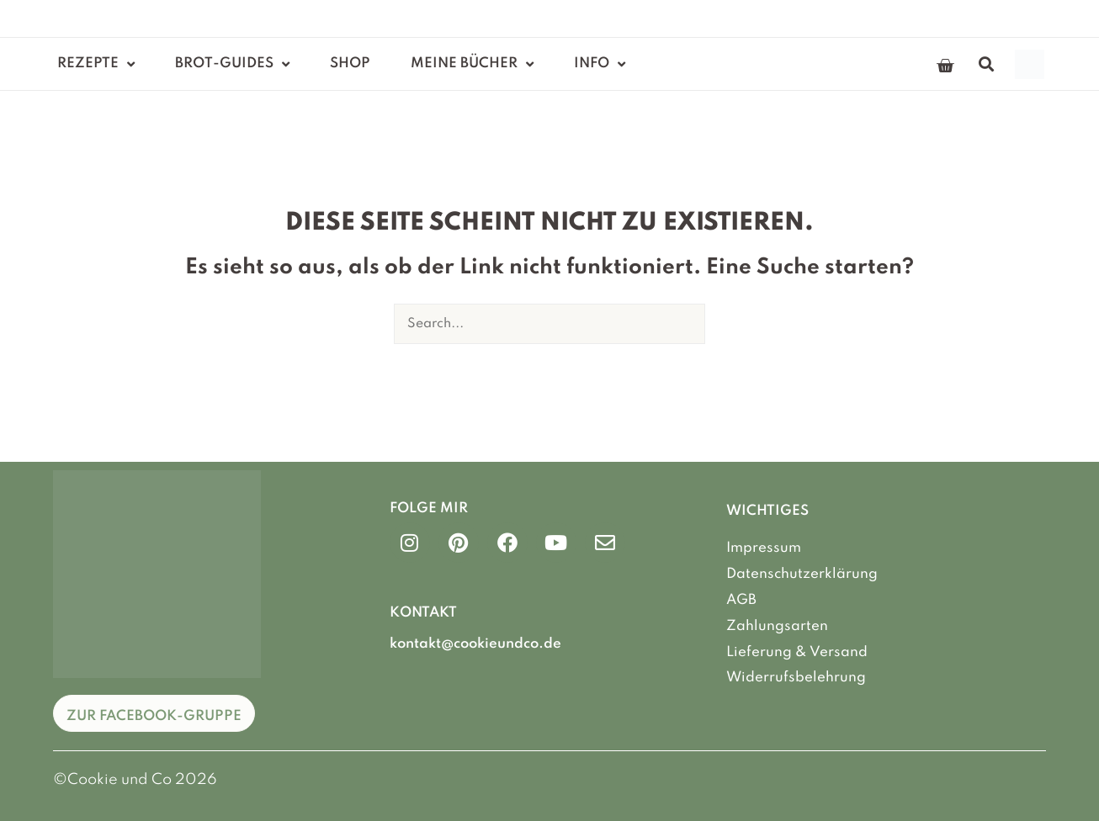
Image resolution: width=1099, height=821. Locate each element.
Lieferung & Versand (797, 651)
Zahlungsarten (777, 625)
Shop (350, 63)
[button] (987, 64)
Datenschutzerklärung (802, 574)
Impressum (763, 548)
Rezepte (96, 64)
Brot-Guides (232, 64)
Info (599, 64)
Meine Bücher (472, 64)
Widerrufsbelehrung (796, 677)
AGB (741, 599)
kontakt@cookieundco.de (475, 644)
